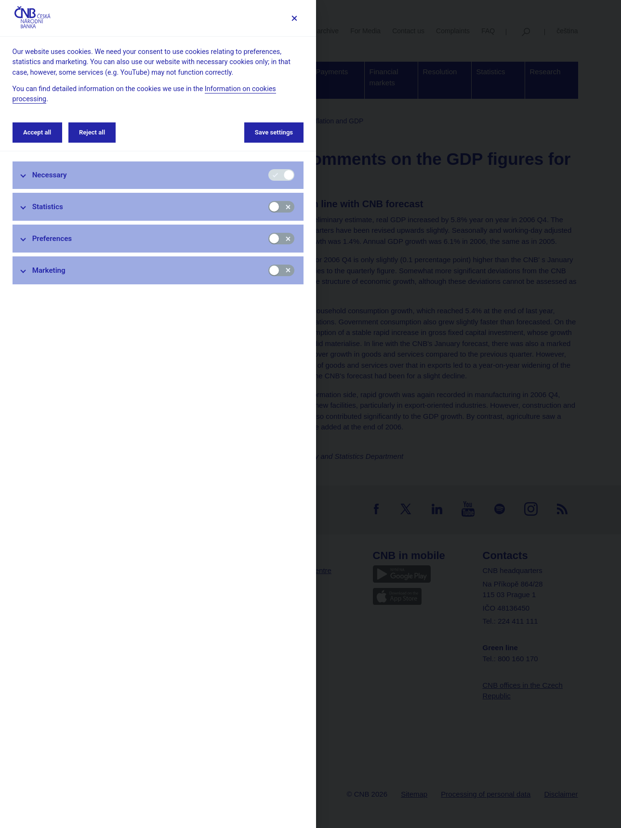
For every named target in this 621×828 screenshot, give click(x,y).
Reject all (92, 132)
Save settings (274, 132)
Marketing (49, 270)
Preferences (52, 238)
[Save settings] (294, 18)
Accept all (37, 132)
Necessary (49, 175)
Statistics (47, 206)
